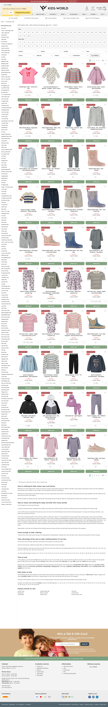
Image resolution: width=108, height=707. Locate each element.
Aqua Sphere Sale (5, 50)
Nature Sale (4, 361)
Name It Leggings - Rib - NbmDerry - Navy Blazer (73, 169)
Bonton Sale (4, 81)
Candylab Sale (4, 101)
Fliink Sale (3, 191)
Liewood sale (74, 593)
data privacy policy (78, 658)
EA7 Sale (3, 158)
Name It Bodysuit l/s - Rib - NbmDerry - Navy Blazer (96, 251)
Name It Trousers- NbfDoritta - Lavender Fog (28, 292)
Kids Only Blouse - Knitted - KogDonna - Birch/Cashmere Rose (74, 334)
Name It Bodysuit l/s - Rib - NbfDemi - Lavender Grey (74, 459)
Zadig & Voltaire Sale (6, 504)
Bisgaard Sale (4, 68)
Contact (5, 664)
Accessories (74, 14)
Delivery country (89, 704)
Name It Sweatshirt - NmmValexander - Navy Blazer (96, 375)
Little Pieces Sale (5, 301)
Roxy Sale (3, 422)
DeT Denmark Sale (5, 138)
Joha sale (73, 591)
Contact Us (40, 666)
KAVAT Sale (4, 262)
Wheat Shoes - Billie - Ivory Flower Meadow (96, 459)
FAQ (64, 671)
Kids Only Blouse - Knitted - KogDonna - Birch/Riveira (51, 375)
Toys (103, 14)
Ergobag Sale (4, 176)
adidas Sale (4, 35)
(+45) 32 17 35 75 (10, 668)
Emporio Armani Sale (6, 171)
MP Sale (3, 350)
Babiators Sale (4, 61)
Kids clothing (41, 14)
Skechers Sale (4, 429)
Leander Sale (4, 281)
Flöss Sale (3, 193)
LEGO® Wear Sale (5, 288)
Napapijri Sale (4, 359)
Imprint (81, 704)
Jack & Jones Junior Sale (7, 242)
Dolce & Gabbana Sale (6, 149)
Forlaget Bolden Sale (6, 195)
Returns (39, 670)
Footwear (53, 14)
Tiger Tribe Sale (5, 462)
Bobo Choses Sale (5, 76)
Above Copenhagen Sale (7, 30)
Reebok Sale (4, 414)
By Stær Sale (4, 92)
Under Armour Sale (6, 471)
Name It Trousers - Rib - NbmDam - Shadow (51, 169)
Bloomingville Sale (5, 72)
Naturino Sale (4, 363)
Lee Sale (3, 284)
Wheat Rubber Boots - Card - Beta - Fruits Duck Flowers (51, 251)
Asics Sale (3, 59)
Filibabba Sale (4, 184)
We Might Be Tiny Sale (6, 493)
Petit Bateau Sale (5, 381)
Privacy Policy (74, 704)
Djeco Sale (3, 145)
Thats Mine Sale (5, 456)
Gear (84, 14)
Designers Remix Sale (6, 136)
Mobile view (103, 704)
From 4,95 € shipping (92, 18)
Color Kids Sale (5, 112)
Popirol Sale (4, 403)
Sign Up (84, 644)
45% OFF (3, 28)
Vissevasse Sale (5, 489)
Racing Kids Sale (5, 409)
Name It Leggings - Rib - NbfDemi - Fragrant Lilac (28, 459)
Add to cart (28, 100)
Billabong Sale (4, 63)
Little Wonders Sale (6, 303)
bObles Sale (4, 74)
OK (11, 12)
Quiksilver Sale (4, 407)
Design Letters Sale (5, 134)
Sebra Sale (3, 425)
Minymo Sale (4, 341)
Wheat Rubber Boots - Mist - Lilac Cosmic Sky (96, 210)
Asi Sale (3, 57)
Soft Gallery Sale (5, 438)
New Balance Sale (5, 365)
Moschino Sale (5, 348)
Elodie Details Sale (5, 169)
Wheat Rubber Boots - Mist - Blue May (74, 251)
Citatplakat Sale (5, 110)
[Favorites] (37, 64)
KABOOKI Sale (4, 255)
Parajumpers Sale (5, 378)
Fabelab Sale (4, 178)
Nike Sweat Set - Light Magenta (73, 415)
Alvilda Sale (4, 41)
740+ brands (13, 18)
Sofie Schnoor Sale (6, 436)
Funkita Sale (4, 204)
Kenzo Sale (4, 264)
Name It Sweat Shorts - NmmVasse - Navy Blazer (51, 210)
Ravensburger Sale (5, 411)
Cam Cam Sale (4, 99)
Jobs (64, 668)
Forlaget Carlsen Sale (6, 198)
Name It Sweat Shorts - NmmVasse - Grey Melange (28, 251)
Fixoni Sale (4, 189)
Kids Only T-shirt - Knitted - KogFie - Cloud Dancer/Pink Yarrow (28, 334)
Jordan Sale (4, 251)
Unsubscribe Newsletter (69, 673)
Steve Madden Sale (6, 445)
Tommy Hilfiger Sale (6, 469)
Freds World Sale (5, 200)
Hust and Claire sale (76, 594)
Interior (94, 14)
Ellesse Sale (4, 167)
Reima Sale (4, 416)
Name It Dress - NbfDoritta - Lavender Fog (73, 292)
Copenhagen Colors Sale (7, 121)
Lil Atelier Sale (4, 297)
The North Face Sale (6, 460)
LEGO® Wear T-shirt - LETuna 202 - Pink (28, 87)
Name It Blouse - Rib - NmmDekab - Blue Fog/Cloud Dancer (28, 169)
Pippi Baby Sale (5, 389)
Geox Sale (3, 209)
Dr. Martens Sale (5, 154)
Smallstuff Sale (5, 431)
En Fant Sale (4, 173)
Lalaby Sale (4, 279)
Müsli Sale (3, 352)
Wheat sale (21, 593)
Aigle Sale (3, 39)
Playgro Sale (4, 392)
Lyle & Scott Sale (5, 310)
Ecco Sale (3, 162)
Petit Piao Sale (4, 385)
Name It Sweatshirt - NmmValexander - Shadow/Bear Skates (51, 293)
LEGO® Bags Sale (5, 286)
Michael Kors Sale (5, 330)
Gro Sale (3, 215)
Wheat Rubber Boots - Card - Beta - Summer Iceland (96, 334)
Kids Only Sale (4, 270)
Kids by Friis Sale (5, 266)
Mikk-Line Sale (4, 332)
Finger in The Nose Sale (7, 187)
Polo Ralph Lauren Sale (7, 398)
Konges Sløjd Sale (5, 273)
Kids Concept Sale (5, 268)
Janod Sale (4, 244)
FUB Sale (3, 202)
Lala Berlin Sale (5, 277)
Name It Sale (4, 356)
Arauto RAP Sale (5, 52)
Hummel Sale (4, 233)
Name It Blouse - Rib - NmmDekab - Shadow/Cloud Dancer (96, 128)
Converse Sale (4, 118)
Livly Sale (3, 306)
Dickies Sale (4, 140)
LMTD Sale (4, 308)
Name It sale (21, 591)
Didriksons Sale (5, 143)
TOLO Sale (3, 467)
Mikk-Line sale (44, 593)
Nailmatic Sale (4, 354)
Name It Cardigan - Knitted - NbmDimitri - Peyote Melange (28, 210)
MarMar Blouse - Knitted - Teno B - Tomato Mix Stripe (74, 87)
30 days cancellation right (71, 18)
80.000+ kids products (31, 18)
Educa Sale (4, 165)
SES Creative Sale (5, 427)
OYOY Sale (4, 376)
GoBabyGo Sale (5, 213)
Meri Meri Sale (4, 328)
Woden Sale (4, 497)
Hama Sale (3, 222)
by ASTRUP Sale (5, 88)
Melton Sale (4, 326)
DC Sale (3, 132)
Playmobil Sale (4, 394)
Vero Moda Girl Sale (6, 480)
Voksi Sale (3, 491)
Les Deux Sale (4, 290)
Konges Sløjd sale (44, 591)
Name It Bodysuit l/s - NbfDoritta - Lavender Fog (51, 334)
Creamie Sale (4, 125)
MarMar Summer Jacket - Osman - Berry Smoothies (96, 87)
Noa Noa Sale (4, 372)
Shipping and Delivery (42, 668)
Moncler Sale (4, 345)
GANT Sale (4, 207)
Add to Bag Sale (5, 32)
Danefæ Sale (4, 127)
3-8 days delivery (51, 18)
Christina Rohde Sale (6, 107)
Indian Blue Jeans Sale (6, 240)
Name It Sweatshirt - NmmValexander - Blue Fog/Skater (28, 375)
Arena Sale (3, 54)
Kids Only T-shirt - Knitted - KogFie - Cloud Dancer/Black (96, 292)
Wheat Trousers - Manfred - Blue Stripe (73, 128)
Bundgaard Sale (5, 85)
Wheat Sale (4, 495)
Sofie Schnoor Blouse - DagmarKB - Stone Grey (28, 128)
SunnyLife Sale (5, 449)
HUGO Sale (4, 231)
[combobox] (28, 95)
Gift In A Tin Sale (5, 211)
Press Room (66, 670)
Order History (40, 671)
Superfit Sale (4, 453)
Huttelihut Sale (5, 237)
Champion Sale (5, 105)
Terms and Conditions (64, 704)
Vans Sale (3, 475)
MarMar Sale (4, 321)
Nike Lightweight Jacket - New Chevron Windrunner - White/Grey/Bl (51, 417)
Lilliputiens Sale (5, 299)
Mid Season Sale (10, 21)
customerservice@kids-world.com (14, 666)
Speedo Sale (4, 440)
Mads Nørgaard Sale (6, 312)
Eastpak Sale (4, 160)
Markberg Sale (4, 319)
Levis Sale (3, 292)
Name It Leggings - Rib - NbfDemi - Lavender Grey (96, 416)
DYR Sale (3, 156)
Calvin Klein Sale (5, 96)
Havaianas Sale (5, 224)
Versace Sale (4, 482)
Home (2, 21)
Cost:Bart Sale (4, 123)
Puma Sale (3, 405)
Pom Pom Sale (4, 400)
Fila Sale (3, 182)
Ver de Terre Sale (5, 478)
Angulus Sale (4, 46)
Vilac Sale (3, 486)
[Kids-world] (54, 8)
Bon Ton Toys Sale (5, 79)
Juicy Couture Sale (5, 253)
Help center (40, 673)
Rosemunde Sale (5, 420)
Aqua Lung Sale (5, 48)
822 (103, 60)
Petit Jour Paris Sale (6, 383)
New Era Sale (4, 367)
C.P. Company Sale (5, 94)
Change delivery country (23, 12)
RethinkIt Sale (4, 418)
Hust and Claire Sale (6, 235)
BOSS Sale (3, 83)
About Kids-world (68, 666)
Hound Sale (4, 229)
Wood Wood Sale (5, 500)
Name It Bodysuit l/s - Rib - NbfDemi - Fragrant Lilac (51, 459)
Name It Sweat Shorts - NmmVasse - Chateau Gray (74, 210)
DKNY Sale (3, 147)
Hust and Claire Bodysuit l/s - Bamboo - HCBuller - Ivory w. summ (51, 87)
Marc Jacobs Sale (5, 317)
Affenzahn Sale (5, 37)
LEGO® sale (21, 594)
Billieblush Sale (5, 65)
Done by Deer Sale (5, 151)
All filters (94, 55)
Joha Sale (3, 248)
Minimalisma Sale (5, 339)
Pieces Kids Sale (5, 387)
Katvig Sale (4, 259)
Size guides (40, 675)
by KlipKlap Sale (5, 90)
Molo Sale (3, 343)
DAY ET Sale (4, 129)
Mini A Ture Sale (5, 334)
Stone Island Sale (5, 447)
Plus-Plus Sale (4, 396)
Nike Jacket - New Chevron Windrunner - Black (28, 416)
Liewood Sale (4, 295)
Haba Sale (3, 220)
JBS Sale (3, 246)
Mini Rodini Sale (5, 337)
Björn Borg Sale (5, 70)
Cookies (96, 704)
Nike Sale (3, 370)
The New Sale (4, 458)
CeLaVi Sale (4, 103)
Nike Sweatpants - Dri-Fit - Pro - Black (73, 375)
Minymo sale (43, 594)
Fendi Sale (3, 180)
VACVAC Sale (4, 473)
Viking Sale (4, 484)
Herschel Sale (4, 226)
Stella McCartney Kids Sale (7, 442)
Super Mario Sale (5, 451)
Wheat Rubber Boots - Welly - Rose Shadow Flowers (51, 128)
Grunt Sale (3, 218)
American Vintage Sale (6, 43)
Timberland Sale (5, 464)
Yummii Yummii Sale (6, 502)
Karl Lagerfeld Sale (5, 257)
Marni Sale (3, 323)
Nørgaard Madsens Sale (7, 374)
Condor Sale (4, 116)
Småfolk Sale (4, 433)
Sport (63, 14)
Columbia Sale (4, 114)
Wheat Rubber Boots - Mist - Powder (96, 169)
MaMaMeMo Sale (5, 314)
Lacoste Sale (4, 275)
